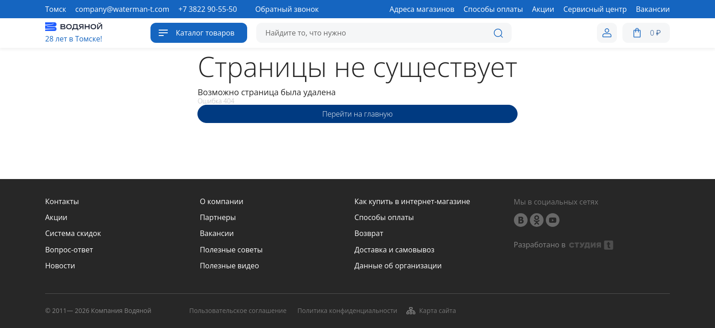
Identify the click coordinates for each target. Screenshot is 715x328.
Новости (60, 265)
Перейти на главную (357, 114)
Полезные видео (229, 265)
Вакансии (217, 233)
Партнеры (218, 217)
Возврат (368, 233)
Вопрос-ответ (69, 250)
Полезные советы (231, 250)
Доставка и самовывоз (394, 250)
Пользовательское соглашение (237, 311)
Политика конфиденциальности (347, 311)
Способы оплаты (384, 217)
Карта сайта (430, 310)
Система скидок (73, 233)
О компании (222, 201)
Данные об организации (397, 265)
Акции (56, 217)
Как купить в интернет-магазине (412, 201)
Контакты (62, 201)
